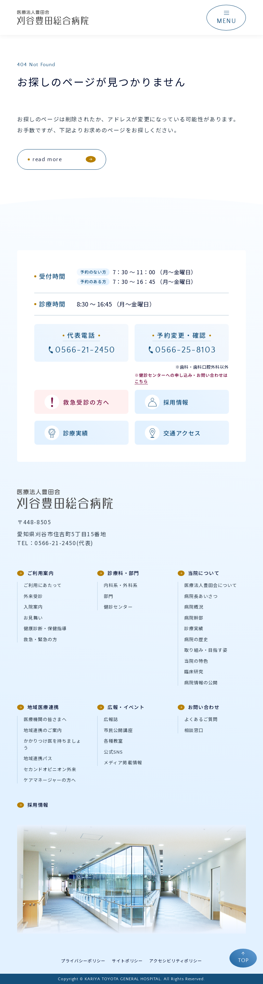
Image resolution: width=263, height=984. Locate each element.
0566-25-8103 (185, 350)
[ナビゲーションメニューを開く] (226, 18)
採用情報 (33, 804)
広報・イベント (121, 707)
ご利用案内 (35, 572)
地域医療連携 (38, 707)
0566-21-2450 (85, 350)
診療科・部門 (118, 572)
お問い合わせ (199, 707)
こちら (141, 381)
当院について (199, 572)
